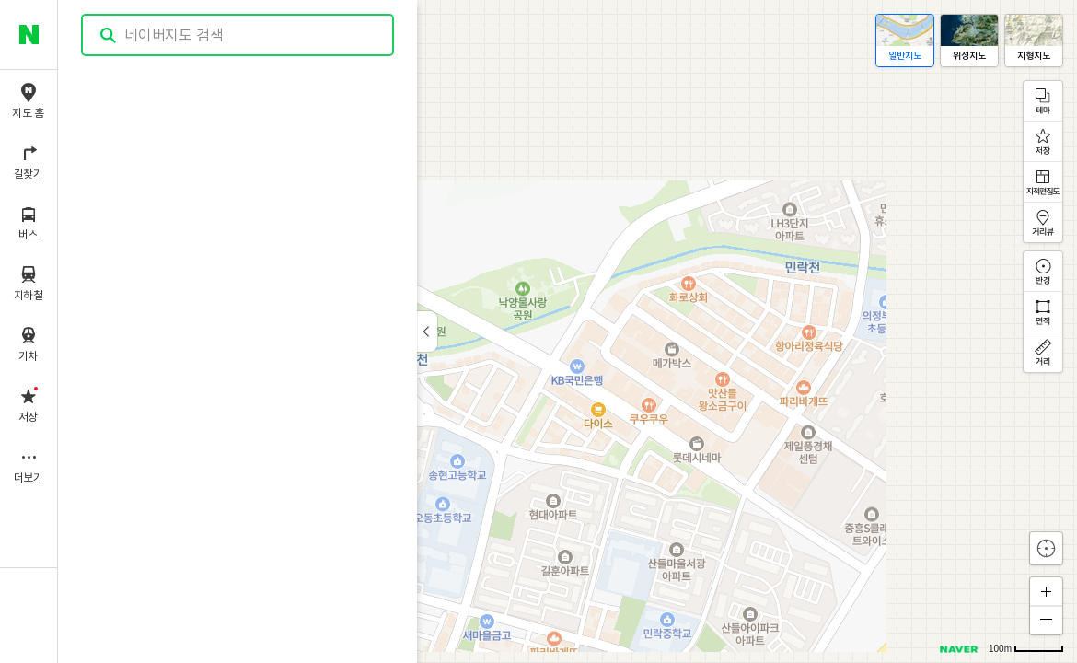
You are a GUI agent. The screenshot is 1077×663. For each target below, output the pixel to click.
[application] (567, 331)
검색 (109, 35)
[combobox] (238, 35)
